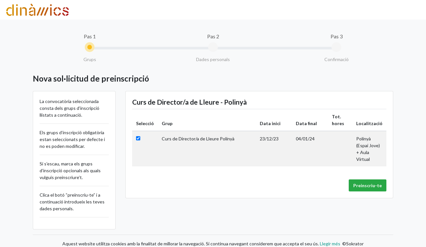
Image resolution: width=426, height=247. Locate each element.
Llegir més (329, 243)
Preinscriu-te (367, 185)
